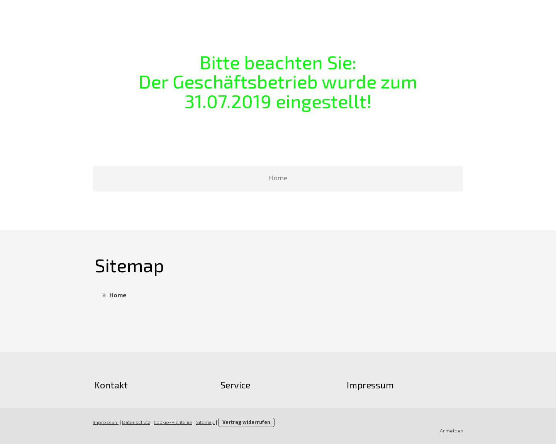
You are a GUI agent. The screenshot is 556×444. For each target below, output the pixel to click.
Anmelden (451, 430)
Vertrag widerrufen (246, 422)
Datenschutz (136, 422)
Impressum (106, 422)
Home (278, 177)
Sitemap (205, 422)
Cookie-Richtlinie (173, 422)
